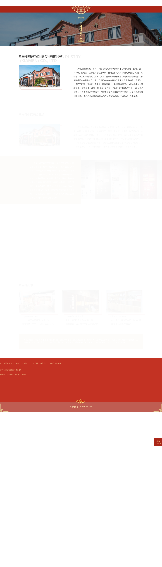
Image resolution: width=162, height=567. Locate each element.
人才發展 (115, 9)
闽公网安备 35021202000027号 (81, 406)
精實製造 (106, 9)
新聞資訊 (54, 8)
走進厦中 (30, 9)
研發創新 (96, 9)
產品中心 (42, 9)
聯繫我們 (124, 8)
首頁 (21, 9)
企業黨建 (65, 8)
